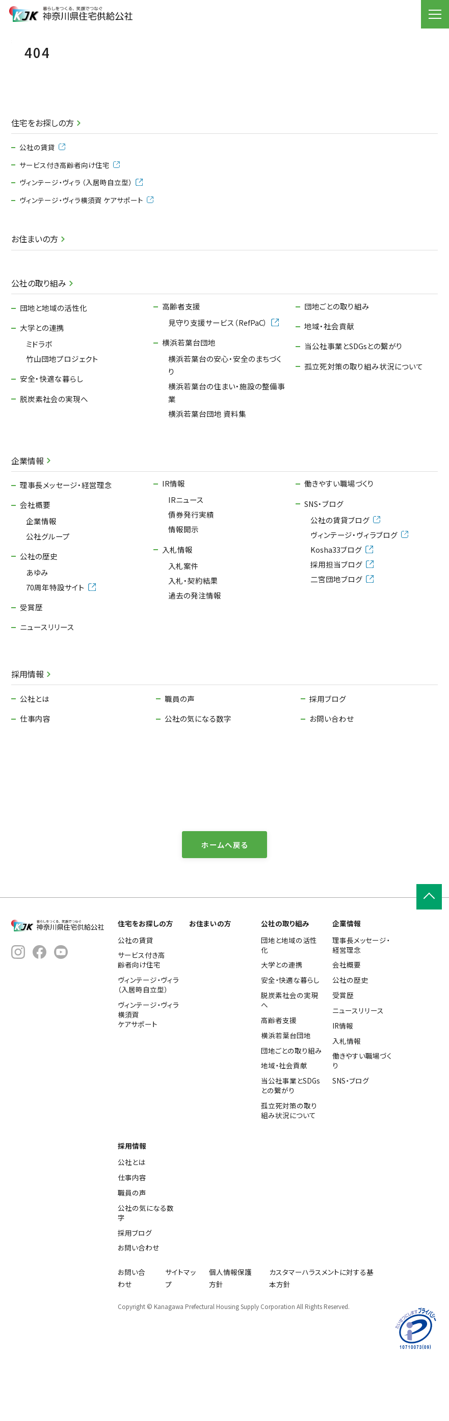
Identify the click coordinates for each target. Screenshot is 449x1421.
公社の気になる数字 (198, 768)
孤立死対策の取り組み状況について (363, 415)
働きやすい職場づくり (339, 533)
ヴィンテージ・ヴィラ (80, 232)
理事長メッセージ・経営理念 (66, 534)
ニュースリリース (47, 676)
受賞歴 (31, 656)
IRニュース (186, 549)
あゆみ (37, 621)
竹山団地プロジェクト (62, 408)
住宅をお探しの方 (42, 172)
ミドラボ (39, 393)
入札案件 (183, 615)
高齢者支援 (181, 356)
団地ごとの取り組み (336, 356)
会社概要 (35, 554)
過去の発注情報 (194, 644)
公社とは (34, 748)
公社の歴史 (39, 605)
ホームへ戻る (224, 894)
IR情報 (173, 533)
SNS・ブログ (324, 553)
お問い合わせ (331, 768)
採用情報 (27, 724)
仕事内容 (35, 768)
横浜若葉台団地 (189, 392)
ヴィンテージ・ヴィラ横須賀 (86, 250)
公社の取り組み (38, 333)
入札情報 (177, 598)
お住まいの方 (34, 288)
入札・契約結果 (193, 629)
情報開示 (183, 579)
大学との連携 (42, 377)
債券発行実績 (191, 564)
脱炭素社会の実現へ (54, 448)
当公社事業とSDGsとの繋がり (353, 395)
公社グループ (48, 585)
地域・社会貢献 (329, 376)
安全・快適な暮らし (51, 428)
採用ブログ (327, 748)
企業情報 (27, 510)
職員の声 (180, 748)
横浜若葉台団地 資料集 (207, 463)
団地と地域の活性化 (53, 357)
